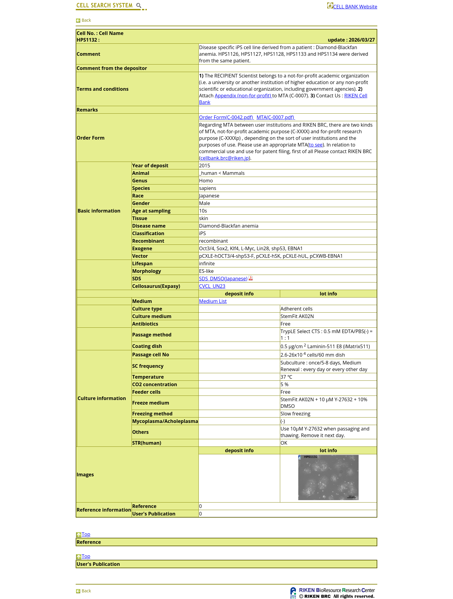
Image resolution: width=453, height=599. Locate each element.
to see (315, 144)
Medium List (213, 301)
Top (83, 534)
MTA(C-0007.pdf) (276, 117)
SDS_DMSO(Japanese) (223, 278)
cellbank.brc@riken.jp (225, 158)
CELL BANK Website (352, 6)
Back (83, 20)
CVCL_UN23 (212, 286)
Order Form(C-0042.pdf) (226, 117)
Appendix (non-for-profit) (243, 95)
